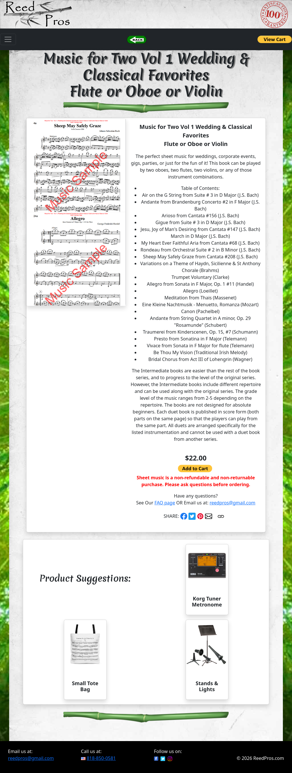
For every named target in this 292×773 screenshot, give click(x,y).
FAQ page (165, 503)
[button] (136, 39)
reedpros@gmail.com (233, 503)
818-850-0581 (101, 758)
